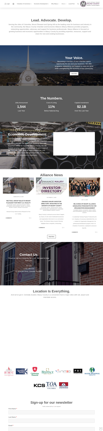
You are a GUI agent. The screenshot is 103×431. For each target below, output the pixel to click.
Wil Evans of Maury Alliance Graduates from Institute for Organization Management (84, 206)
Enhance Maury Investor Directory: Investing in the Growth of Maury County (51, 204)
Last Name (13, 417)
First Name (13, 409)
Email (11, 425)
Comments (9, 218)
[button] (78, 4)
